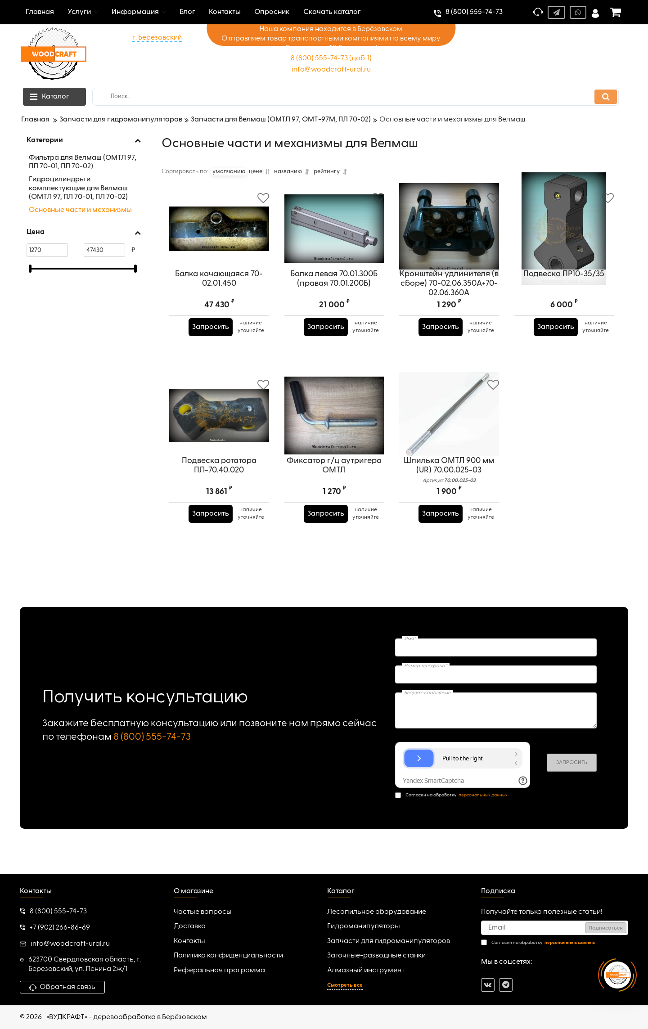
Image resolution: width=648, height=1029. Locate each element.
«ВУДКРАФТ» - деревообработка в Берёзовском (126, 1017)
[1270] (47, 250)
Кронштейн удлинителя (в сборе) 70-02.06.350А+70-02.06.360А (449, 312)
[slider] (30, 269)
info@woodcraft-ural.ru (331, 69)
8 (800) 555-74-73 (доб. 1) (331, 58)
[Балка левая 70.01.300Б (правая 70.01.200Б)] (334, 243)
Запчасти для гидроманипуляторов (388, 941)
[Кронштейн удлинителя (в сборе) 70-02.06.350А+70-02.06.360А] (449, 243)
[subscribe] (555, 928)
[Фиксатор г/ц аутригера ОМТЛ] (334, 430)
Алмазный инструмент (366, 970)
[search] (355, 97)
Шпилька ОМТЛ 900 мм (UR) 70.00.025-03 (449, 498)
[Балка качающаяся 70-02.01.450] (219, 243)
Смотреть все (345, 985)
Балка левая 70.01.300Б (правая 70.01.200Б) (334, 307)
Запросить (213, 356)
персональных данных (483, 795)
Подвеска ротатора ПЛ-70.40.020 (219, 494)
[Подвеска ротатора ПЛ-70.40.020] (219, 430)
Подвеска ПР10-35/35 (563, 303)
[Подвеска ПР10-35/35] (564, 243)
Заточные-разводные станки (376, 955)
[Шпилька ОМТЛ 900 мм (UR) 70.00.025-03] (449, 430)
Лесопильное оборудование (376, 912)
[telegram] (506, 985)
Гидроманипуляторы (363, 926)
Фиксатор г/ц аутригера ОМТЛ (334, 494)
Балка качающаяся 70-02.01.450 (219, 307)
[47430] (104, 250)
